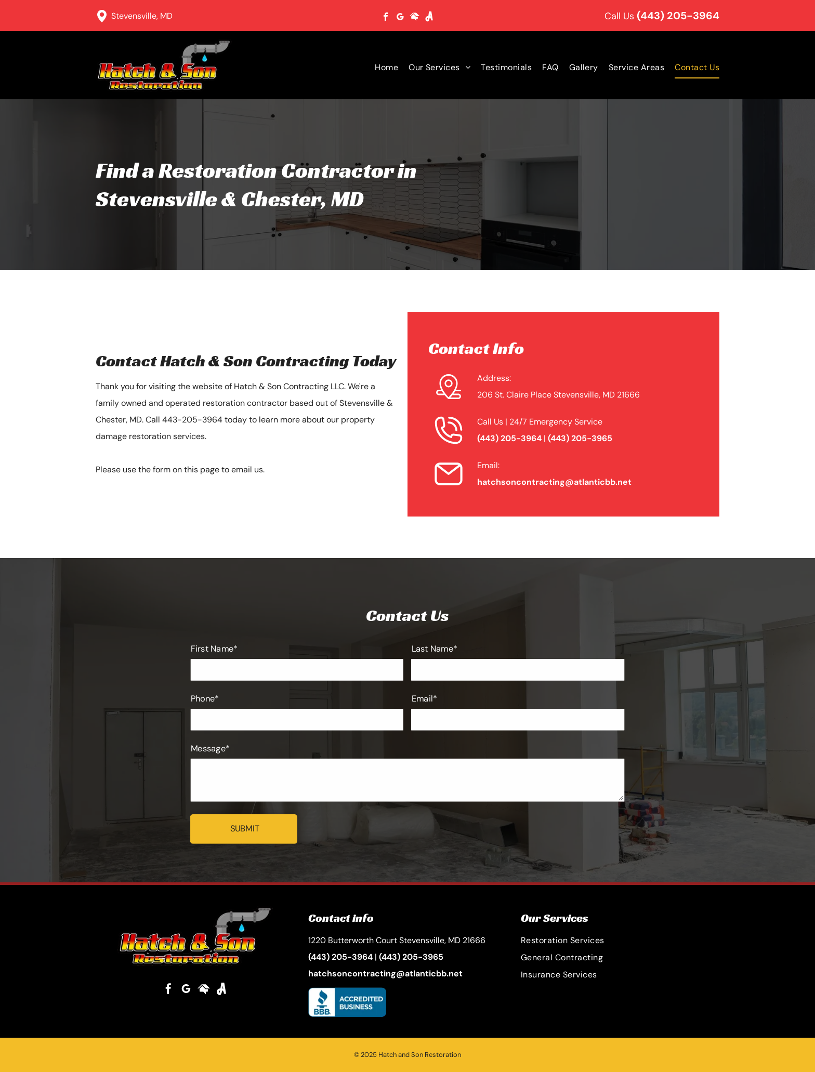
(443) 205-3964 (678, 15)
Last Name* (432, 655)
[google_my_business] (400, 17)
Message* (222, 748)
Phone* (217, 701)
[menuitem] (381, 67)
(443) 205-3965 (580, 438)
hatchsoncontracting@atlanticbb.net (554, 482)
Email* (423, 701)
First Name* (226, 655)
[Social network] (415, 17)
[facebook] (385, 17)
